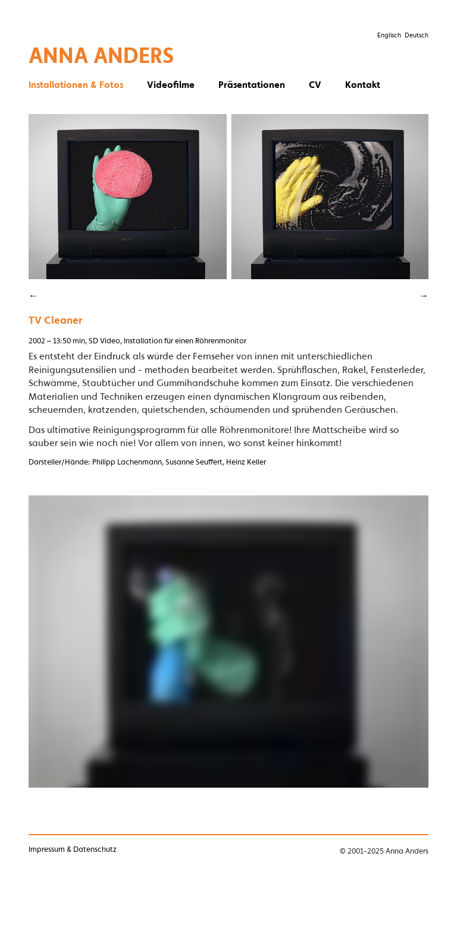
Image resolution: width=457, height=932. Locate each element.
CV (315, 84)
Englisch (389, 35)
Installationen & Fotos (76, 84)
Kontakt (362, 84)
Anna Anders (101, 55)
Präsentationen (251, 84)
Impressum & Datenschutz (73, 849)
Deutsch (416, 35)
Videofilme (171, 84)
